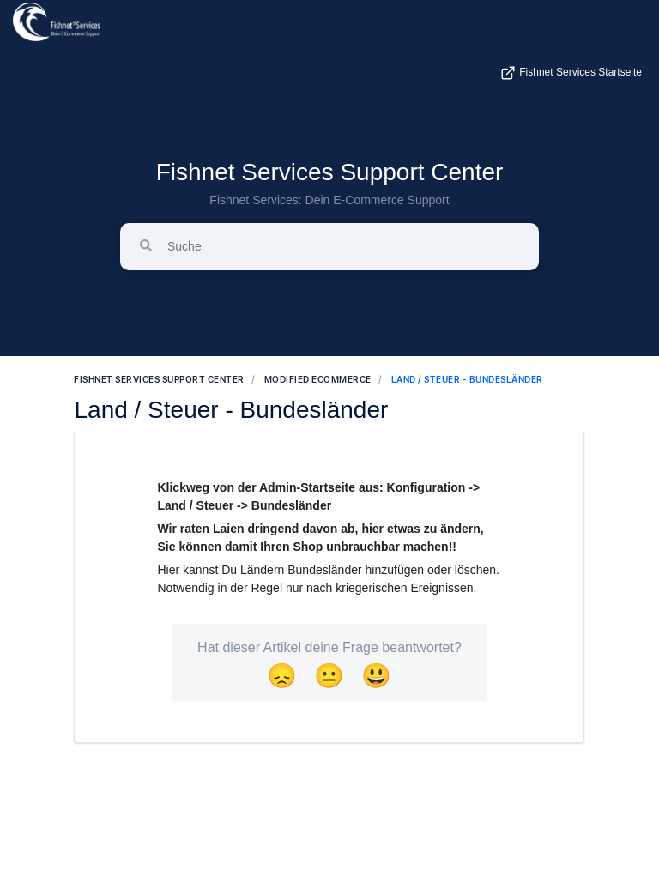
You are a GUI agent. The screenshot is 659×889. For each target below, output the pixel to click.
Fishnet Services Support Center (330, 172)
